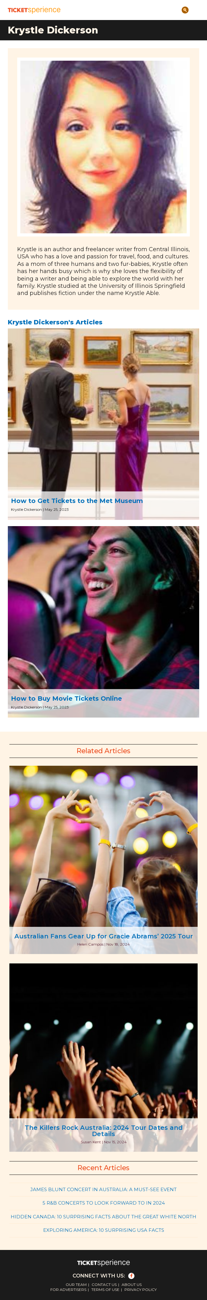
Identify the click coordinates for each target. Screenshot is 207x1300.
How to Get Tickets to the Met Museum (77, 501)
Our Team (76, 1284)
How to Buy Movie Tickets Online (66, 698)
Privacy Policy (140, 1289)
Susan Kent (91, 1142)
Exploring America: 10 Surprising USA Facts (103, 1230)
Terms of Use (105, 1289)
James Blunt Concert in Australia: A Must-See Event (103, 1189)
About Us (132, 1284)
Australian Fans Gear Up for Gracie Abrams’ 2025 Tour (103, 936)
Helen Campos (90, 944)
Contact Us (104, 1284)
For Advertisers (68, 1289)
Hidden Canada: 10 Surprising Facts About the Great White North (103, 1217)
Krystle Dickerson (26, 509)
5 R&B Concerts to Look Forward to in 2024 (104, 1203)
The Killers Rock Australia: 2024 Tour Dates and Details (104, 1131)
